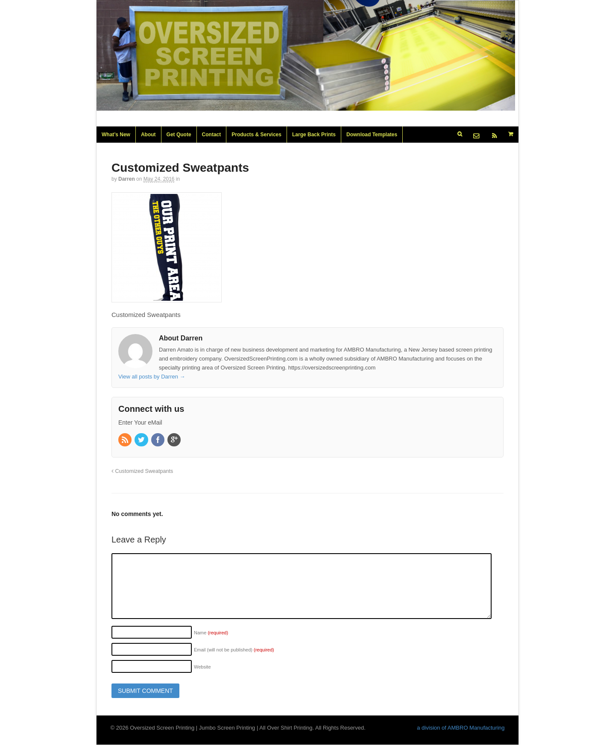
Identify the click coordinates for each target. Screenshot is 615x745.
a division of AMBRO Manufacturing (460, 727)
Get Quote (179, 135)
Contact (211, 135)
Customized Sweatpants (142, 471)
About (148, 135)
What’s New (116, 135)
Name (211, 632)
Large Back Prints (314, 135)
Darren (126, 179)
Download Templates (371, 135)
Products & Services (256, 135)
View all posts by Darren (151, 376)
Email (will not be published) (234, 649)
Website (202, 666)
